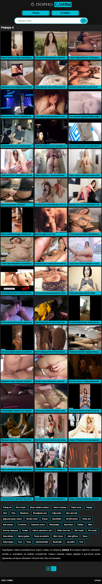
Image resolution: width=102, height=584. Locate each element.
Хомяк (25, 530)
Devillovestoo (72, 519)
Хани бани (68, 525)
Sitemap (97, 580)
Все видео (65, 13)
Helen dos (86, 519)
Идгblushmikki (42, 542)
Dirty (13, 513)
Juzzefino (70, 542)
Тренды (35, 13)
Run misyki (79, 530)
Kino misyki (21, 507)
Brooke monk (32, 519)
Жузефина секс (40, 513)
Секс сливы (7, 580)
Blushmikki (57, 542)
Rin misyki (92, 530)
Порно (51, 4)
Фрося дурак (23, 536)
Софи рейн (56, 513)
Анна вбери (8, 536)
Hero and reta (71, 513)
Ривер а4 (7, 507)
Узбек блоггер (63, 530)
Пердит (89, 507)
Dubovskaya (8, 542)
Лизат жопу (76, 507)
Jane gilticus (72, 536)
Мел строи (58, 536)
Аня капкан (8, 525)
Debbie (80, 525)
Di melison (22, 525)
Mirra (90, 525)
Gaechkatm (56, 519)
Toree (28, 542)
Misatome (24, 513)
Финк (85, 536)
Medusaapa (54, 525)
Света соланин (59, 507)
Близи (45, 519)
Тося (20, 542)
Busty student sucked (39, 507)
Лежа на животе (41, 536)
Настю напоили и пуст (42, 530)
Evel (81, 542)
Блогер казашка (10, 530)
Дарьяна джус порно (12, 519)
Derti (5, 513)
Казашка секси (38, 525)
